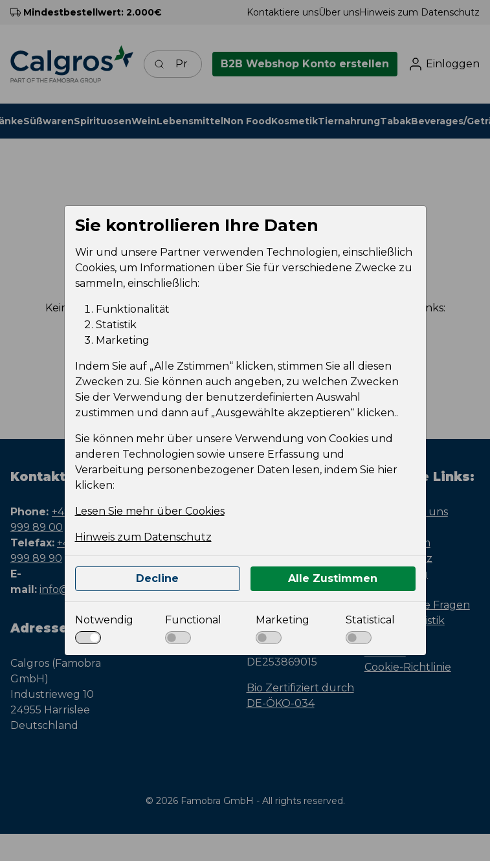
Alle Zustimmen (332, 578)
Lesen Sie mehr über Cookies (150, 511)
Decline (157, 578)
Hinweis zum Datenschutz (143, 537)
